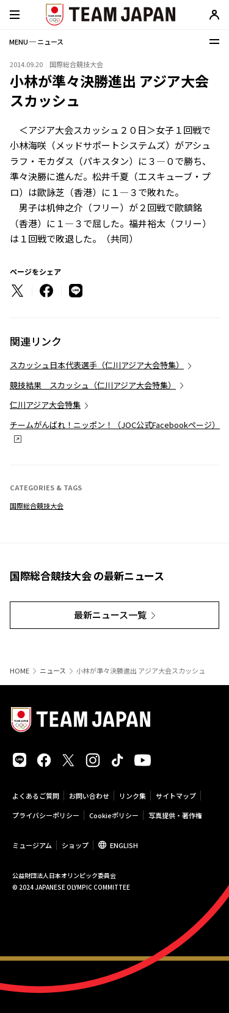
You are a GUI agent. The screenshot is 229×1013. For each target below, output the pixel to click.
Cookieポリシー (114, 815)
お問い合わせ (89, 796)
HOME (19, 670)
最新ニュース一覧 (110, 614)
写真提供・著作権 (175, 815)
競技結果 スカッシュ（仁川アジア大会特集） (93, 385)
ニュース (53, 670)
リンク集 (132, 796)
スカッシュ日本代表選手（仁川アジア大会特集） (97, 365)
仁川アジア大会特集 (45, 404)
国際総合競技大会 (37, 505)
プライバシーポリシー (45, 815)
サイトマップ (176, 796)
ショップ (75, 845)
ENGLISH (124, 845)
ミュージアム (32, 845)
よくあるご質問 (35, 796)
